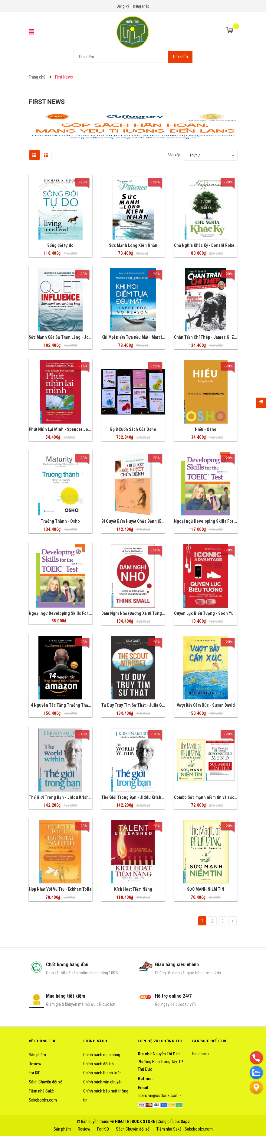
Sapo (185, 1121)
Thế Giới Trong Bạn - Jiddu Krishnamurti (66, 797)
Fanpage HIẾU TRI (209, 1041)
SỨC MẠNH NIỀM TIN (205, 889)
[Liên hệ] (256, 1087)
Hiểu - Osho (205, 429)
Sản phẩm (37, 1054)
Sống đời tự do (60, 245)
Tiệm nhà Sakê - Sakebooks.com (184, 1129)
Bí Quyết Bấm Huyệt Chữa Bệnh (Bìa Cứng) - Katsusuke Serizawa (159, 521)
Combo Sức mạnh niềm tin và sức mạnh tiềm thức (218, 797)
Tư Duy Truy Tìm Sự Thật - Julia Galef (135, 705)
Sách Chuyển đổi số (45, 1082)
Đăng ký (123, 6)
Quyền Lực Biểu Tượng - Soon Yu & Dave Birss (216, 613)
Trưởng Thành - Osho (60, 521)
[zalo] (256, 1072)
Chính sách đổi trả (98, 1063)
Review (35, 1063)
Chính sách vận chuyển (103, 1082)
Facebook (201, 1054)
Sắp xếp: (174, 155)
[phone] (256, 1057)
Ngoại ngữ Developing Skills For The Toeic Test (72, 613)
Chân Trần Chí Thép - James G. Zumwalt (210, 337)
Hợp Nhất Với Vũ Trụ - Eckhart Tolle (60, 889)
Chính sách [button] (95, 1041)
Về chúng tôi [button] (42, 1041)
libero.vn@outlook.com (158, 1095)
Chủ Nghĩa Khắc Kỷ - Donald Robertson (209, 245)
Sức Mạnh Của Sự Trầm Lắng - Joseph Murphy (70, 337)
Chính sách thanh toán (102, 1072)
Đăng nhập (141, 6)
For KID (35, 1072)
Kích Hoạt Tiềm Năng (133, 889)
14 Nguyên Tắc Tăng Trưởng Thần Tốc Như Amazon (75, 705)
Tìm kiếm (180, 56)
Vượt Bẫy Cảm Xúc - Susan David (206, 705)
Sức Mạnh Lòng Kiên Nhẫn (133, 245)
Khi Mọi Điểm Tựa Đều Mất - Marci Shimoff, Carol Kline (150, 337)
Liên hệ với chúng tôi (160, 1041)
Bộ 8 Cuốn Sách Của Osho (133, 429)
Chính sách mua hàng (101, 1054)
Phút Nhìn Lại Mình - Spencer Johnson (64, 429)
